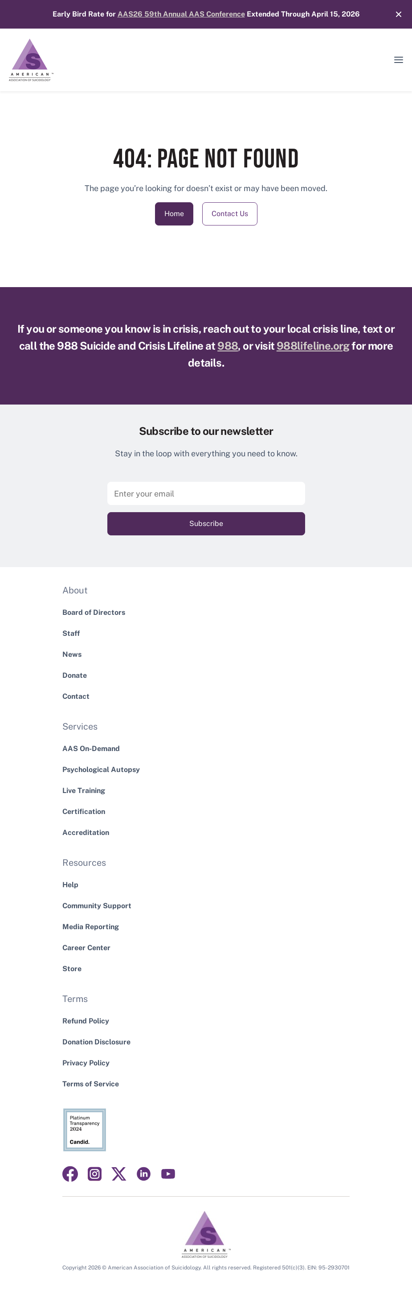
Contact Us (230, 213)
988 (227, 345)
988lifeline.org (313, 345)
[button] (399, 59)
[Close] (394, 14)
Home (174, 213)
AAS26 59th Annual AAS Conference (181, 14)
